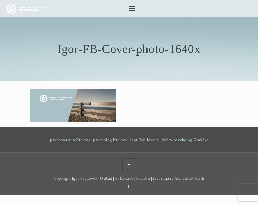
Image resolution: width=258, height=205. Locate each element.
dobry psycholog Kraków (185, 139)
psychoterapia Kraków (70, 139)
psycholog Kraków (110, 139)
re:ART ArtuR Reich (187, 178)
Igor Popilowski (144, 139)
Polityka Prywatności (132, 178)
